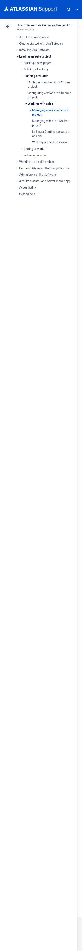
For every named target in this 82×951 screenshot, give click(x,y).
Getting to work (34, 149)
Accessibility (27, 187)
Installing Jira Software (34, 50)
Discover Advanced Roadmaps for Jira (44, 168)
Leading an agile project (35, 56)
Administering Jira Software (37, 174)
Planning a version (36, 76)
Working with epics (40, 103)
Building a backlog (36, 69)
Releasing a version (36, 155)
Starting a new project (38, 63)
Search (68, 9)
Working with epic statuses (49, 142)
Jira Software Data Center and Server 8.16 (44, 25)
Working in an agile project (36, 161)
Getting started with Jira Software (41, 43)
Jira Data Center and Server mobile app (45, 181)
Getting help (27, 194)
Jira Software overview (34, 37)
